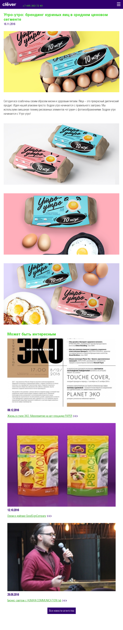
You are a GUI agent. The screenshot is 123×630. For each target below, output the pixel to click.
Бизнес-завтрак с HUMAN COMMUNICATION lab (34, 600)
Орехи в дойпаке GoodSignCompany (26, 516)
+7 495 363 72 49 (33, 6)
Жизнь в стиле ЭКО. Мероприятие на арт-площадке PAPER (39, 416)
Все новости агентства (61, 610)
